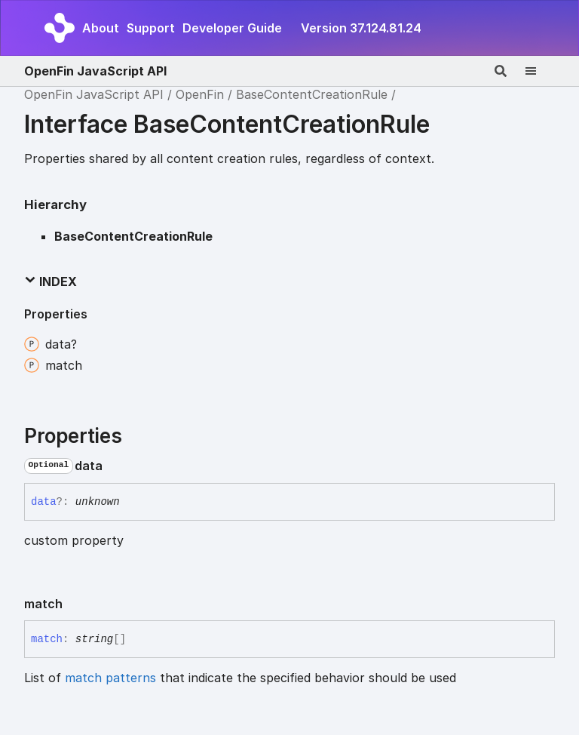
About (100, 27)
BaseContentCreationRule (312, 94)
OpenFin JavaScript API (95, 70)
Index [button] (50, 281)
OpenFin (200, 94)
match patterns (110, 677)
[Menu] (540, 71)
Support (151, 27)
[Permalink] (115, 466)
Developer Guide (232, 27)
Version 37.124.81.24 (361, 27)
